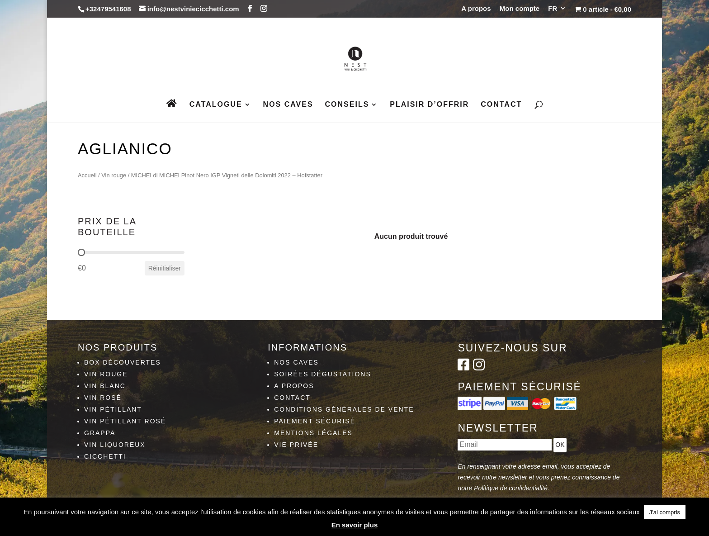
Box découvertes (122, 362)
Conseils (347, 104)
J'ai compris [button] (664, 512)
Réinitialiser (164, 268)
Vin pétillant (113, 409)
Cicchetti (105, 456)
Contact (501, 104)
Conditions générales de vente (344, 409)
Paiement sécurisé (314, 421)
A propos (476, 8)
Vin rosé (103, 397)
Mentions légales (313, 432)
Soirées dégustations (322, 374)
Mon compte (519, 8)
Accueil (87, 175)
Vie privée (296, 444)
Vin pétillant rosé (125, 421)
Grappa (99, 432)
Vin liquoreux (115, 444)
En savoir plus (354, 525)
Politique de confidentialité (511, 488)
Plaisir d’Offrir (429, 104)
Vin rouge (113, 175)
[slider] (81, 252)
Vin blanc (105, 385)
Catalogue (215, 104)
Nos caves (288, 104)
